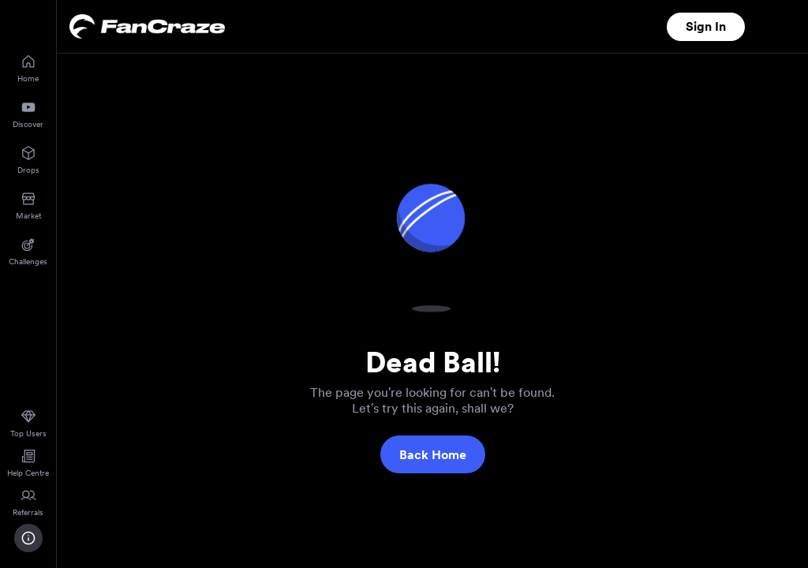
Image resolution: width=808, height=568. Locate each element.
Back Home (432, 454)
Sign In (706, 26)
